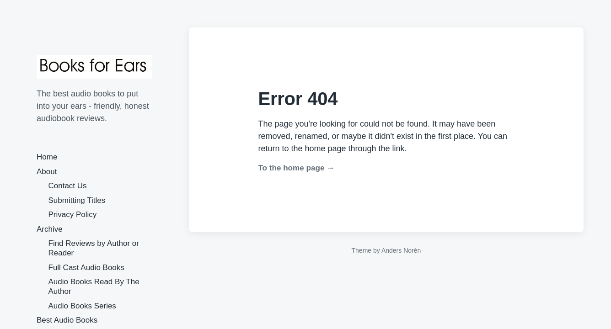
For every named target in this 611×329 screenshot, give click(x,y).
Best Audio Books (67, 320)
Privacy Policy (72, 214)
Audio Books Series (82, 306)
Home (47, 157)
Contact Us (67, 185)
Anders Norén (401, 250)
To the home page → (296, 168)
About (47, 171)
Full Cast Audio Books (86, 267)
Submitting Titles (77, 200)
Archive (50, 229)
